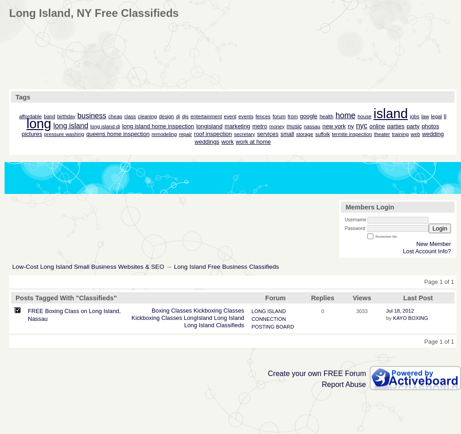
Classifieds (230, 325)
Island (236, 317)
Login (439, 228)
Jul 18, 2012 (400, 311)
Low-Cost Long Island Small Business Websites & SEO (88, 266)
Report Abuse (344, 384)
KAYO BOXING (410, 318)
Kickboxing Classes (219, 310)
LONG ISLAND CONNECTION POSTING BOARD (272, 319)
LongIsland (198, 317)
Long (220, 317)
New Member (433, 244)
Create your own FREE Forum (317, 373)
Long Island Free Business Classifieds (226, 266)
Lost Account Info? (427, 251)
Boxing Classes (172, 310)
